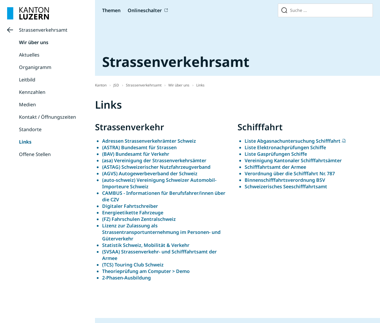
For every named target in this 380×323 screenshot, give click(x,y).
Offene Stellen (35, 154)
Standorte (30, 129)
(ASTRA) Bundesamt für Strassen (139, 147)
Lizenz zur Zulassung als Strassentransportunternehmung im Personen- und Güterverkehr (161, 232)
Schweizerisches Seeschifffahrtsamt (286, 186)
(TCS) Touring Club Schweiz (133, 264)
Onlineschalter (145, 10)
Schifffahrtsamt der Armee (275, 167)
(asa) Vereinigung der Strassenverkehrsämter (154, 160)
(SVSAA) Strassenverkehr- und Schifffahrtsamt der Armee (159, 254)
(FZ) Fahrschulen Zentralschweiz (139, 219)
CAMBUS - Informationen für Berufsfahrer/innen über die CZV (163, 196)
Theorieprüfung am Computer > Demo (146, 271)
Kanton (101, 85)
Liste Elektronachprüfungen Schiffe (285, 147)
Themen (111, 10)
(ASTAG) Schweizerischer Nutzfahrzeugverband (156, 167)
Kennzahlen (32, 92)
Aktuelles (29, 55)
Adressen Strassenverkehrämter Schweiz (149, 141)
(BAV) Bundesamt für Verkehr (135, 154)
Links (25, 142)
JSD (116, 85)
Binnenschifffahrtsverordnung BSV (285, 180)
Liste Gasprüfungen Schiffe (276, 154)
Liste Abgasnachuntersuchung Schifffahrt (293, 141)
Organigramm (35, 67)
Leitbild (27, 79)
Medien (27, 104)
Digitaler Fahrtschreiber (130, 206)
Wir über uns (33, 42)
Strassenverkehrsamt (43, 30)
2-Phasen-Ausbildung (126, 277)
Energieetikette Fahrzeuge (133, 212)
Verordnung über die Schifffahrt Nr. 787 (290, 173)
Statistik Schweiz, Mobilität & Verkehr (145, 245)
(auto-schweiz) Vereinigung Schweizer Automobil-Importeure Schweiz (159, 183)
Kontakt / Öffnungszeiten (47, 117)
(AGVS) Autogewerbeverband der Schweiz (149, 173)
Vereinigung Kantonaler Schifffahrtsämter (293, 160)
